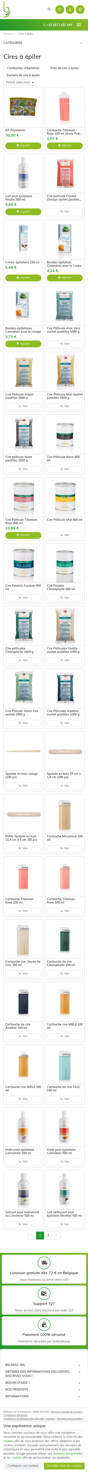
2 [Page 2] (48, 1235)
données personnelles (68, 1453)
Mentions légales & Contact (66, 1412)
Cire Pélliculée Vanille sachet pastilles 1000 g (63, 650)
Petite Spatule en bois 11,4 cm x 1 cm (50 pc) (21, 838)
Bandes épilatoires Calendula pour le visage (23, 330)
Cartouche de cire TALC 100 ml (63, 1089)
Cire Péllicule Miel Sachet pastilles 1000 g (65, 396)
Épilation (8, 34)
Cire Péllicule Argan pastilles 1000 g (19, 396)
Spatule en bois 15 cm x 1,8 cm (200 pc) (64, 775)
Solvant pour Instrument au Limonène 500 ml (22, 1214)
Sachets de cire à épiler (23, 75)
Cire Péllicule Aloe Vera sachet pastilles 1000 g (63, 330)
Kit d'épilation (15, 130)
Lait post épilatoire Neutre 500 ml (18, 198)
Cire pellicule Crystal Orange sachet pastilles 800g (64, 198)
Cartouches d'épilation (23, 68)
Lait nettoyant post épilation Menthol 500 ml (64, 1214)
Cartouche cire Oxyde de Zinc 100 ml (23, 963)
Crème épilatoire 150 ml (22, 262)
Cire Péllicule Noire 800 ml (63, 459)
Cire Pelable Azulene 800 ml (23, 587)
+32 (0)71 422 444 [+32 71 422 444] (57, 25)
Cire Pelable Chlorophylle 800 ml (61, 587)
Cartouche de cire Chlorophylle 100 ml (61, 963)
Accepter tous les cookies (64, 1466)
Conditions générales (15, 1415)
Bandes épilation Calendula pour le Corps (64, 264)
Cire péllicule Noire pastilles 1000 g (18, 459)
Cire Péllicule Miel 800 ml (64, 520)
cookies (8, 1441)
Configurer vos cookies (23, 1466)
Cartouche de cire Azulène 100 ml (17, 1026)
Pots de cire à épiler (65, 68)
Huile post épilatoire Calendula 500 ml (61, 1151)
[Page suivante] (56, 1236)
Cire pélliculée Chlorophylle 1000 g (19, 650)
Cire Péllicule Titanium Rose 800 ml (21, 521)
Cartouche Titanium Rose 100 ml (19, 901)
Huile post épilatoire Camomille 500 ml (19, 1151)
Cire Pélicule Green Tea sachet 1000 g (21, 713)
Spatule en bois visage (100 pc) (21, 775)
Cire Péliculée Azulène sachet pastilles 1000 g (63, 713)
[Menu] (79, 25)
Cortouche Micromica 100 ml (65, 838)
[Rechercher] (49, 9)
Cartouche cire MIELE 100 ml (65, 1026)
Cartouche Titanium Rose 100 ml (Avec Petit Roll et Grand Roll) (64, 132)
